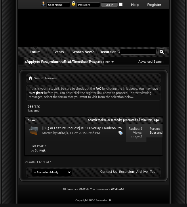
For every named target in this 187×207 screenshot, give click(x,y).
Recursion (126, 171)
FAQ (46, 62)
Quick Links (102, 62)
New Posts (32, 62)
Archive (142, 171)
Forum (35, 52)
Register (154, 5)
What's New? (83, 52)
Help (135, 5)
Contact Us (108, 171)
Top (152, 171)
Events (58, 52)
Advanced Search (150, 61)
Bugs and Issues (156, 135)
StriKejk (63, 133)
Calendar (58, 62)
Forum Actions (78, 62)
